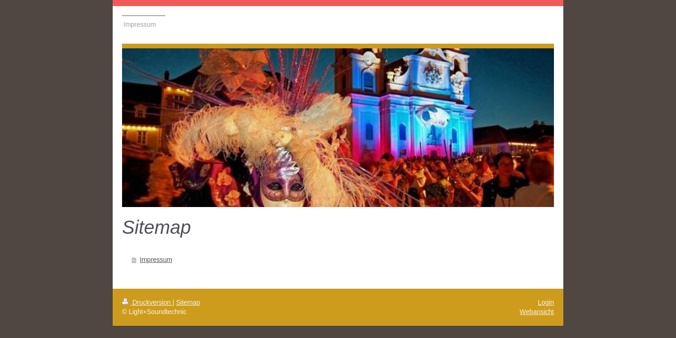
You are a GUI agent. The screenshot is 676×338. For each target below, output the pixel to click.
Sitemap (188, 302)
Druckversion (147, 302)
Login (546, 302)
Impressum (156, 259)
